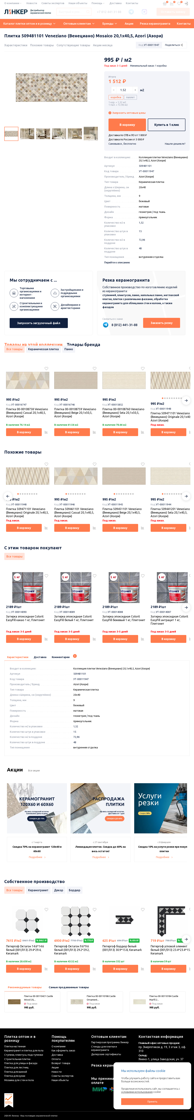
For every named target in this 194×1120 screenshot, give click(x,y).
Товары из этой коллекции (33, 344)
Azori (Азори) (146, 176)
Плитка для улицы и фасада (20, 1063)
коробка (116, 97)
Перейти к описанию (117, 262)
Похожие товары (42, 45)
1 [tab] (162, 398)
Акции (129, 23)
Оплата (56, 1059)
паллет (130, 97)
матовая (144, 206)
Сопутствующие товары (73, 45)
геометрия (145, 212)
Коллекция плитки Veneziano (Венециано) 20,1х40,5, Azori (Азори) (111, 668)
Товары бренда (83, 344)
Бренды (109, 23)
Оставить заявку (173, 11)
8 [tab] (179, 398)
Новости (31, 3)
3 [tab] (167, 398)
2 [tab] (165, 398)
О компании (11, 3)
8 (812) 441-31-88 (124, 325)
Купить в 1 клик (166, 124)
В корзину (127, 124)
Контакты (132, 3)
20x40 (142, 187)
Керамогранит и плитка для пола (23, 1050)
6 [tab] (174, 398)
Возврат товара (61, 1063)
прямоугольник (148, 217)
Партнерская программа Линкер (110, 1042)
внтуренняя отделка (151, 257)
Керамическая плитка (151, 182)
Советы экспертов (52, 3)
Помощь (97, 3)
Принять (152, 1101)
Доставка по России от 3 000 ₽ (126, 139)
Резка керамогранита (155, 23)
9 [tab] (181, 398)
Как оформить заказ (63, 1050)
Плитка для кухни (14, 1075)
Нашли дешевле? (175, 143)
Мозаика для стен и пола (19, 1080)
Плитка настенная (15, 1046)
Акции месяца (102, 45)
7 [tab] (176, 398)
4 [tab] (169, 398)
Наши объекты (78, 3)
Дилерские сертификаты (106, 1054)
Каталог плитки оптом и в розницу (29, 23)
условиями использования (137, 1092)
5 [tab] (172, 398)
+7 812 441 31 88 (109, 12)
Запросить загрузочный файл (38, 323)
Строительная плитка (17, 1059)
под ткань (159, 212)
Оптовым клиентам (78, 23)
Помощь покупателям (63, 1039)
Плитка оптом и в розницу (20, 1039)
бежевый (144, 201)
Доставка (115, 3)
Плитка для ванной (15, 1071)
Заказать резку (162, 322)
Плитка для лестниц (16, 1067)
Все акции (34, 770)
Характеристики (15, 45)
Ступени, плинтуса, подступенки (23, 1054)
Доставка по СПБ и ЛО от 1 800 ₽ (128, 135)
